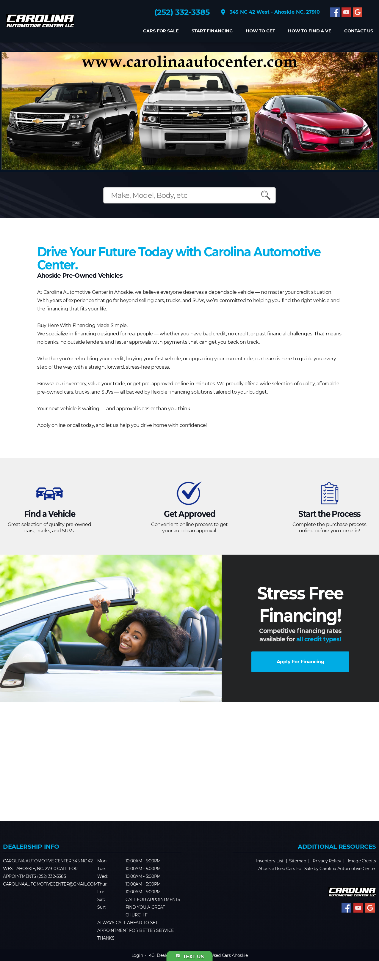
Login (137, 955)
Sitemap (297, 861)
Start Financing (212, 31)
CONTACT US (358, 31)
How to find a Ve (309, 31)
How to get (260, 31)
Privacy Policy (327, 861)
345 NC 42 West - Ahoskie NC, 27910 (270, 12)
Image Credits (362, 861)
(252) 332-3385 (182, 12)
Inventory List (270, 861)
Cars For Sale (160, 31)
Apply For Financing (300, 662)
